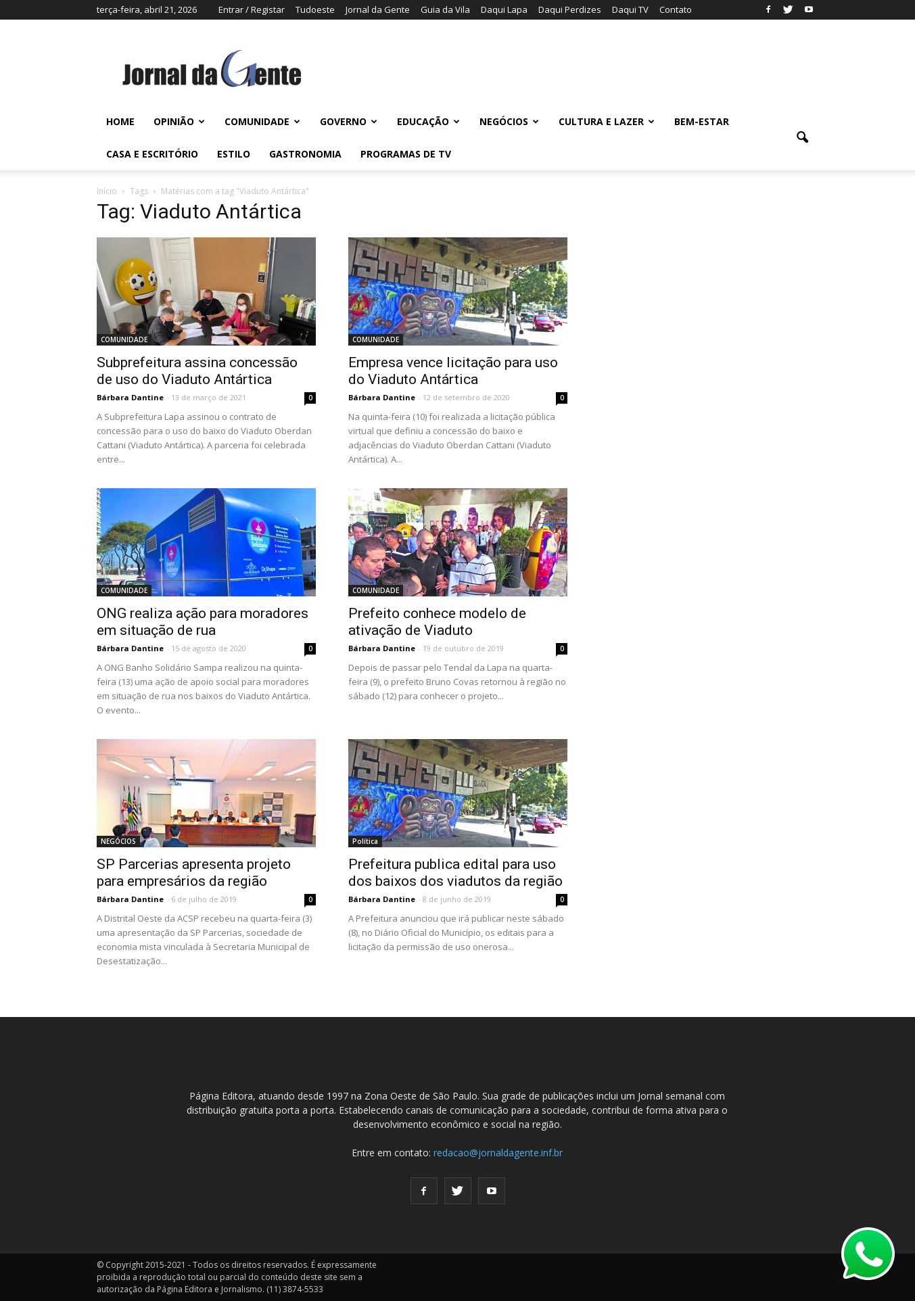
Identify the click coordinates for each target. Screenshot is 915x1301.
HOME (120, 121)
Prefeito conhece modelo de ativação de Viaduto (437, 621)
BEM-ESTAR (701, 121)
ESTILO (233, 153)
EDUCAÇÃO (428, 121)
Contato (675, 9)
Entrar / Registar (251, 9)
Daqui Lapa (504, 9)
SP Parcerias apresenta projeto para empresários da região (194, 872)
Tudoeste (315, 9)
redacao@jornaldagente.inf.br (498, 1152)
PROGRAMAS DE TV (405, 153)
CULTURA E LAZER (607, 121)
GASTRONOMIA (305, 153)
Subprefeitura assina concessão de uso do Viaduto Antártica (197, 370)
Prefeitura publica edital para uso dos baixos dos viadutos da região (455, 872)
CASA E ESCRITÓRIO (152, 153)
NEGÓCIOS (509, 121)
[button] (803, 138)
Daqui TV (630, 9)
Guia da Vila (445, 9)
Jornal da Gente (378, 9)
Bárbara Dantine (130, 397)
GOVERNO (348, 121)
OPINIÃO (179, 121)
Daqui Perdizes (569, 9)
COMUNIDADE (262, 121)
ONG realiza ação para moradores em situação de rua (202, 621)
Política (365, 841)
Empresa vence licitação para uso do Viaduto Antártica (453, 370)
